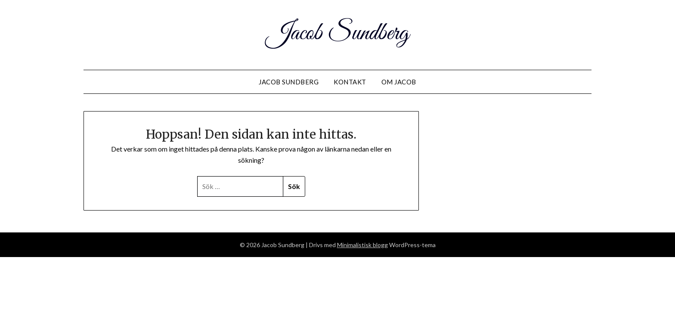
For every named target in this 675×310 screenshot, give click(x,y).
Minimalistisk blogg (362, 244)
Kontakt (350, 82)
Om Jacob (398, 82)
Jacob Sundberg (337, 33)
